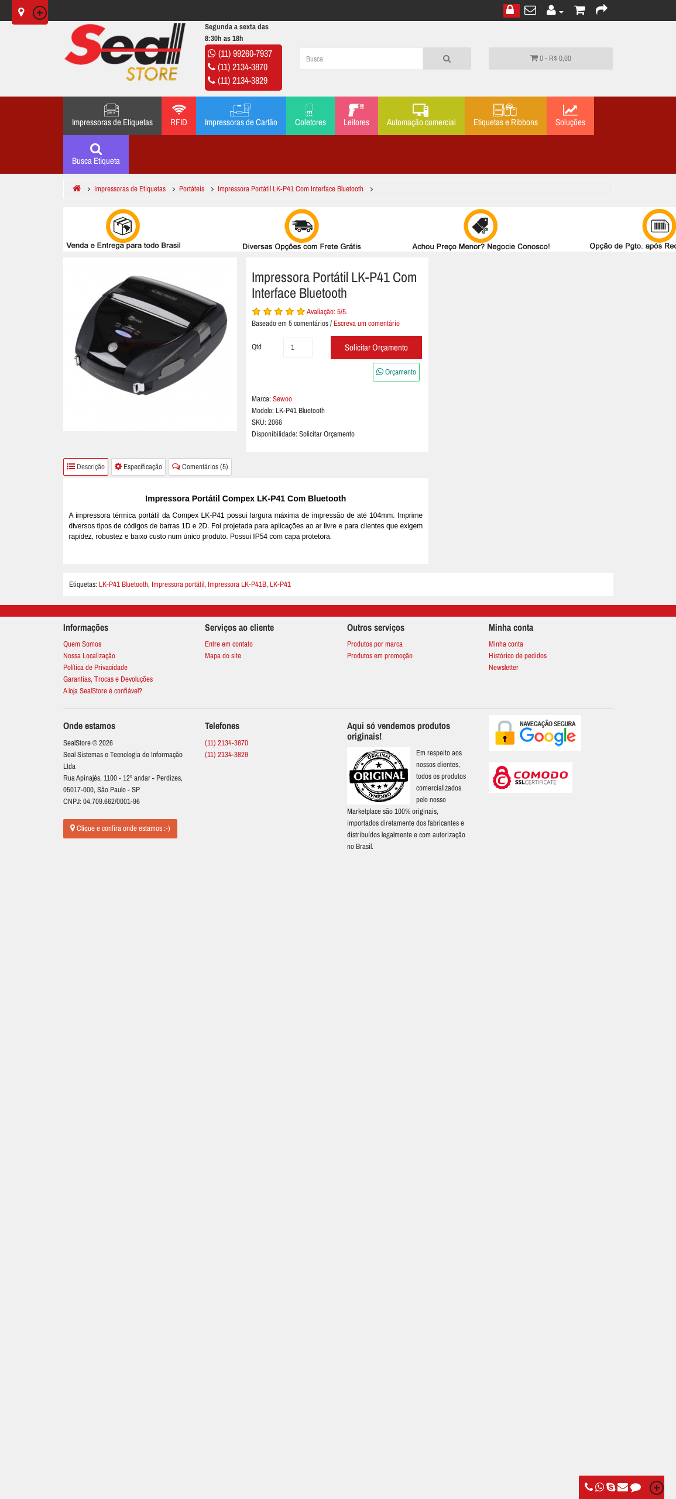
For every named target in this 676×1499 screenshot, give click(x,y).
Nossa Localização (89, 656)
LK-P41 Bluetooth (123, 584)
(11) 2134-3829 (242, 80)
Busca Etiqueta (96, 154)
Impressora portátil (178, 584)
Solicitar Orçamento (376, 347)
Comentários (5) (200, 467)
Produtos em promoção (380, 656)
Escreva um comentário (367, 323)
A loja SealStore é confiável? (102, 691)
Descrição (86, 467)
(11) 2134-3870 (242, 66)
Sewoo (282, 399)
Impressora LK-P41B (237, 584)
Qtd (257, 347)
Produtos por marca (375, 644)
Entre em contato (229, 644)
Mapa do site (223, 656)
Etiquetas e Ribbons (505, 116)
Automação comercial (421, 116)
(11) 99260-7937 (245, 53)
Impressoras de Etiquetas (112, 116)
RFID (178, 116)
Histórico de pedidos (518, 656)
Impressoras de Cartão (241, 116)
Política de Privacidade (95, 667)
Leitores (356, 116)
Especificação (138, 467)
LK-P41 (280, 584)
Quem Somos (82, 644)
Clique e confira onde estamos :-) (120, 828)
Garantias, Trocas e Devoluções (108, 679)
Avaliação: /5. (327, 312)
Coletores (310, 116)
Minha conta (506, 644)
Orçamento (396, 372)
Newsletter (504, 667)
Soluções (570, 116)
